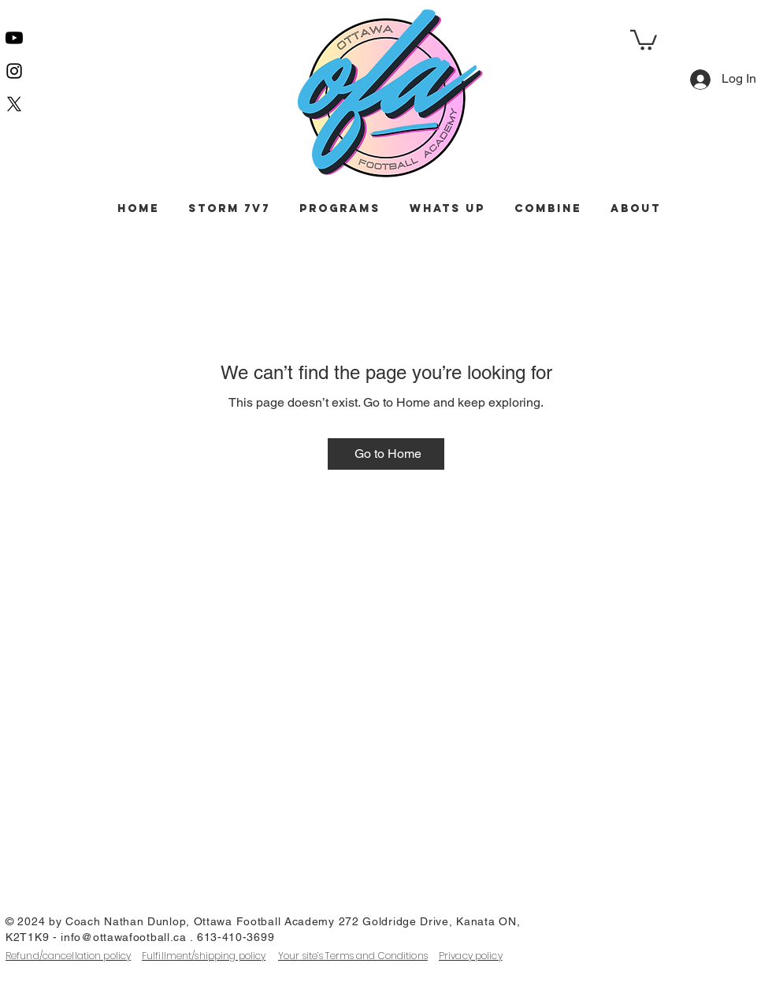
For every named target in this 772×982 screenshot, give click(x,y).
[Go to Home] (386, 454)
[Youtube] (14, 38)
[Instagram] (14, 71)
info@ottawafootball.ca (123, 937)
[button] (643, 39)
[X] (14, 104)
